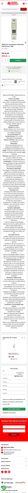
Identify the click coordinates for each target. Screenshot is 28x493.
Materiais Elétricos (10, 13)
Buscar (23, 9)
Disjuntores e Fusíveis (18, 13)
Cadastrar (14, 434)
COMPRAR (18, 59)
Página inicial (4, 13)
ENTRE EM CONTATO (14, 70)
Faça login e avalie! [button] (14, 408)
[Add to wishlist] (25, 42)
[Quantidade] (5, 59)
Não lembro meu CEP (21, 81)
